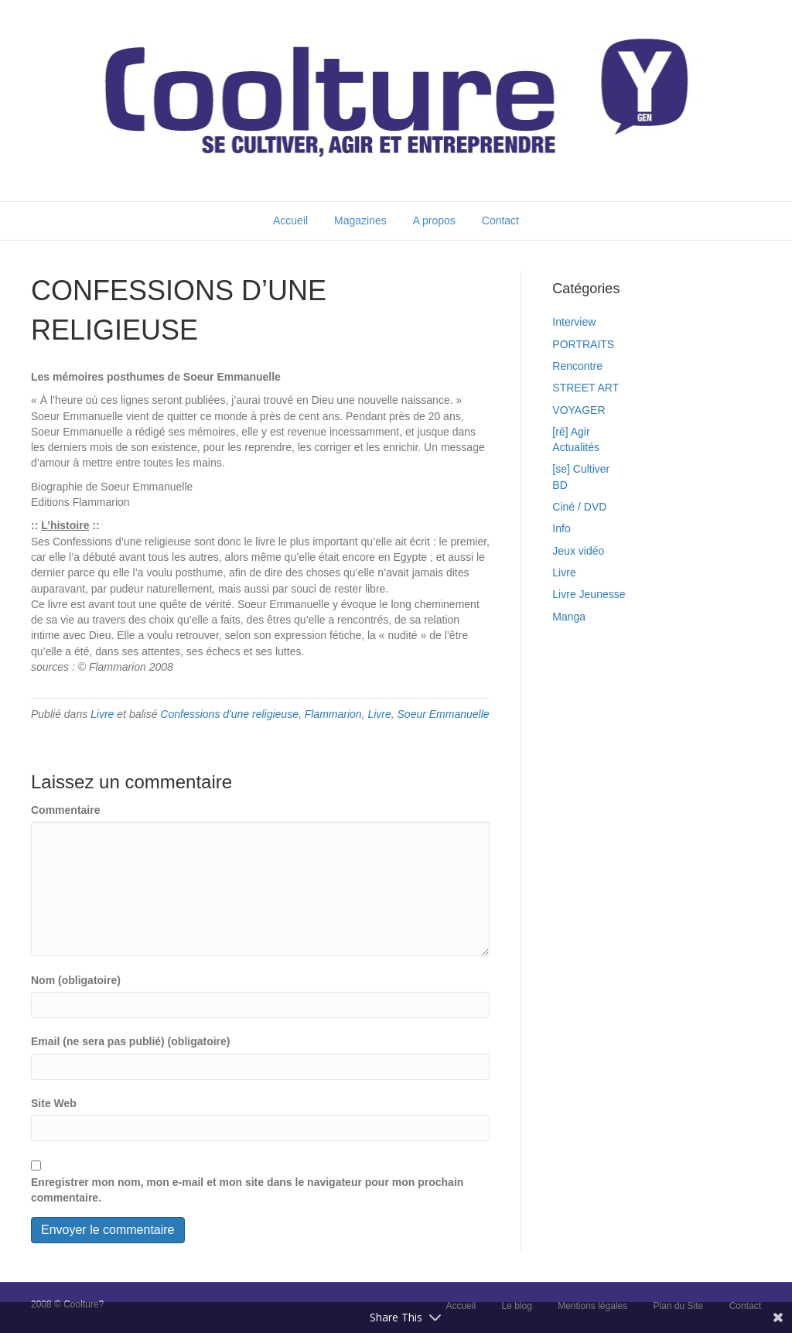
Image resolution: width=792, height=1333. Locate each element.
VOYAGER (578, 410)
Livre (102, 714)
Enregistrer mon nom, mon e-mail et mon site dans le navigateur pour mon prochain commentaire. (247, 1190)
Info (561, 528)
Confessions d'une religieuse (229, 714)
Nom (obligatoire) (76, 980)
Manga (568, 616)
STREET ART (585, 387)
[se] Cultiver (580, 469)
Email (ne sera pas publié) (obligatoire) (130, 1041)
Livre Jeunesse (588, 594)
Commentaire (65, 810)
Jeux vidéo (578, 551)
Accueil (290, 220)
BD (559, 485)
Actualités (575, 447)
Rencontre (577, 366)
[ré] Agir (570, 432)
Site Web (54, 1103)
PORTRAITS (583, 344)
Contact (500, 220)
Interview (574, 322)
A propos (434, 220)
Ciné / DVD (579, 507)
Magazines (360, 220)
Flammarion (333, 714)
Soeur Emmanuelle (444, 714)
